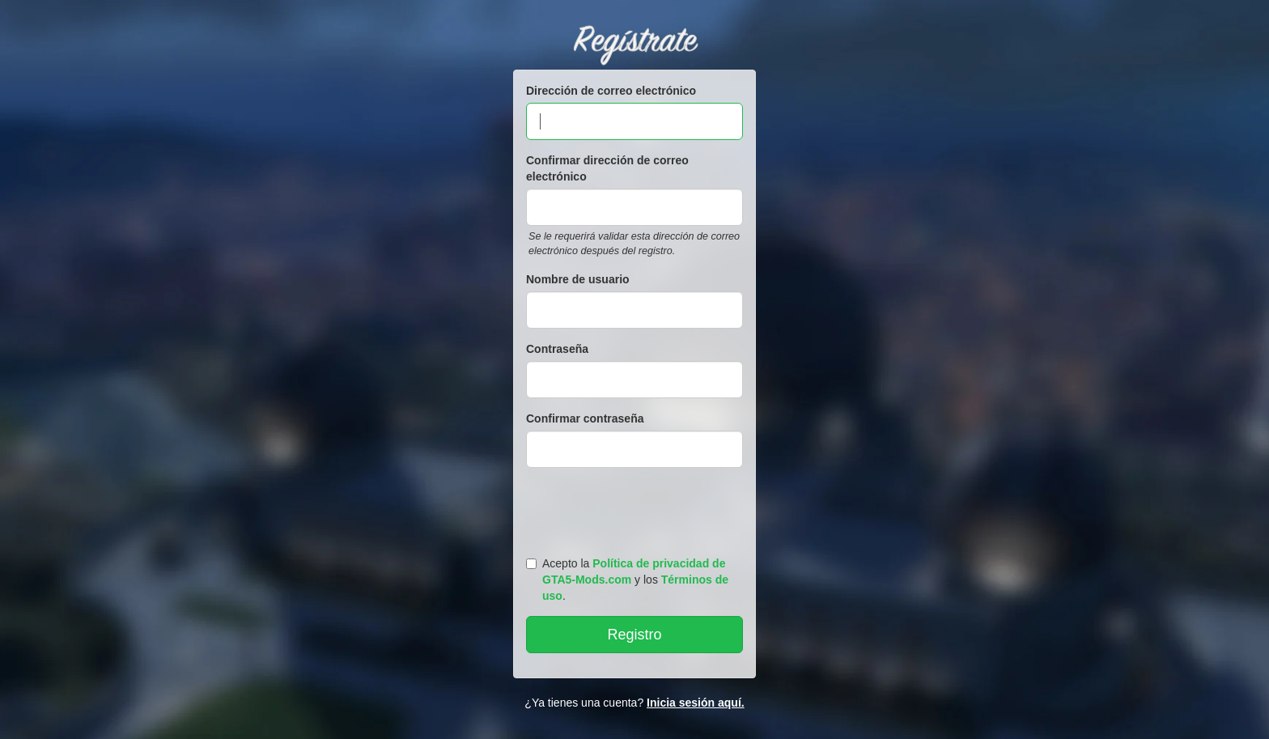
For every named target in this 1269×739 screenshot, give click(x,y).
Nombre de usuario (578, 279)
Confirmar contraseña (584, 418)
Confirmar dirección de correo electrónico (607, 168)
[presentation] (637, 508)
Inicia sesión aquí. (696, 702)
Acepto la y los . (627, 579)
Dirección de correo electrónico (611, 90)
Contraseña (557, 348)
